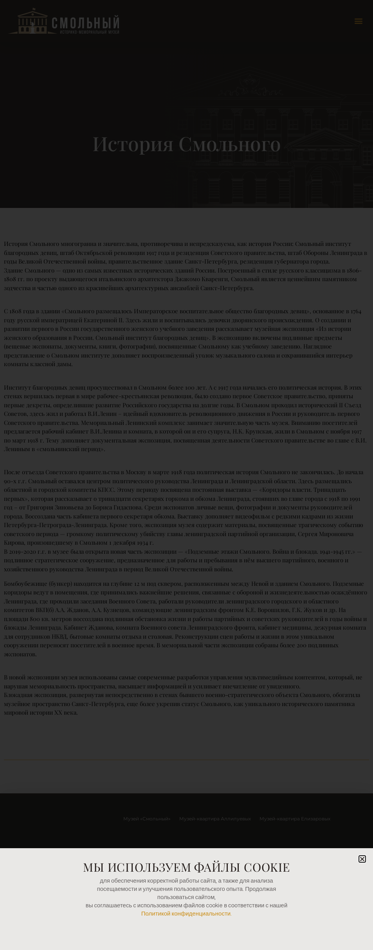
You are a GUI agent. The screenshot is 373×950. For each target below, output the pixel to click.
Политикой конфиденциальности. (186, 914)
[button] (362, 859)
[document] (186, 475)
